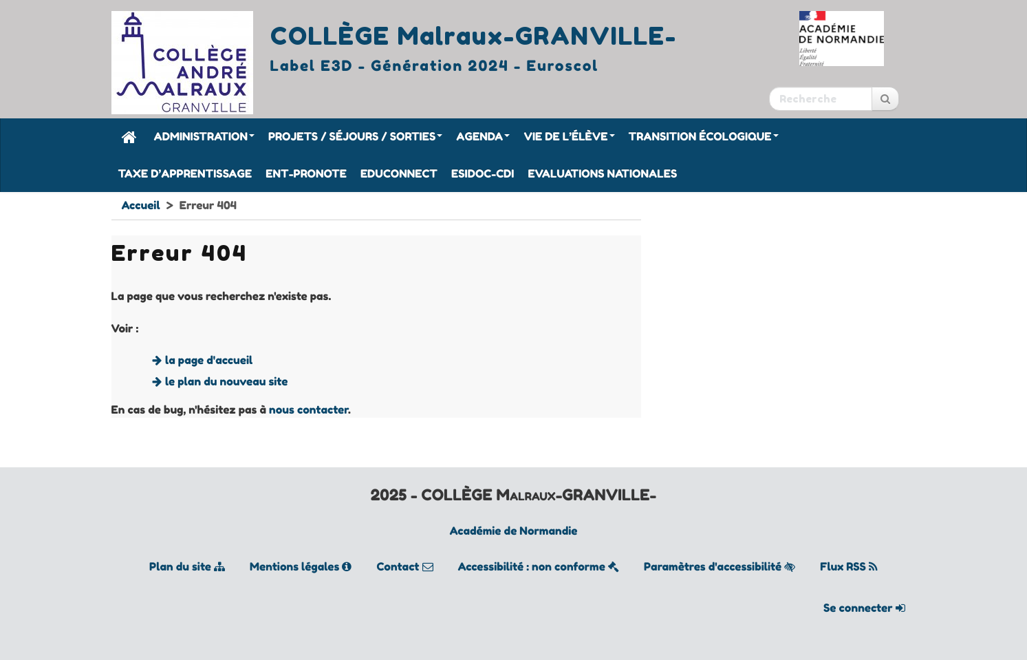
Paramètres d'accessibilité (719, 566)
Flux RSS (849, 566)
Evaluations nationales (602, 173)
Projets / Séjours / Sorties (355, 136)
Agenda (483, 136)
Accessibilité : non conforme (538, 566)
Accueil (141, 205)
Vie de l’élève (568, 136)
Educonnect (398, 173)
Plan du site (187, 566)
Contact (404, 566)
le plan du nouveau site (226, 381)
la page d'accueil (208, 360)
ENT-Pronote (306, 173)
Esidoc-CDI (482, 173)
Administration (204, 136)
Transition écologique (704, 136)
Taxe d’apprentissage (185, 173)
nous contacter (308, 409)
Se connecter (864, 608)
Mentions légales (301, 566)
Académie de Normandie (514, 530)
